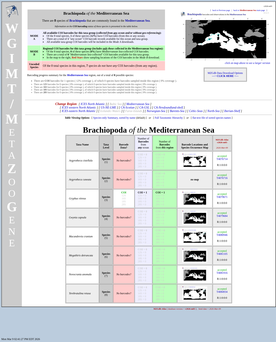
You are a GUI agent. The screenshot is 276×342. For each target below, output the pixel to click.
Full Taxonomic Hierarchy (169, 117)
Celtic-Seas (196, 111)
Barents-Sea (177, 111)
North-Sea (213, 111)
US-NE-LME (108, 107)
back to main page (249, 10)
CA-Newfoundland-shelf (168, 107)
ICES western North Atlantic (79, 107)
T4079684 (222, 214)
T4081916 (222, 271)
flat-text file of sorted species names (211, 117)
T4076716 (222, 176)
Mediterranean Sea (137, 104)
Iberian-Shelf (232, 111)
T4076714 (222, 157)
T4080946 (222, 233)
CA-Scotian (128, 107)
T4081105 (222, 252)
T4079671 (222, 195)
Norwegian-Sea (156, 111)
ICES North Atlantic (93, 104)
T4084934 (222, 290)
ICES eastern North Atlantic (79, 111)
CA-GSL (144, 107)
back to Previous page (221, 10)
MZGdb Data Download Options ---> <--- (225, 74)
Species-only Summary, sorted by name (114, 117)
